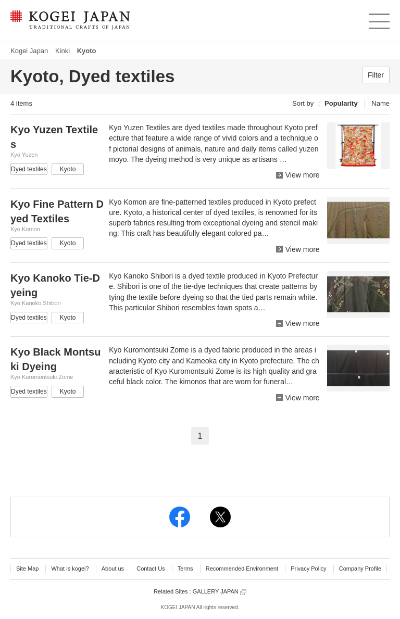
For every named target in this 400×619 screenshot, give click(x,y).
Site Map (27, 568)
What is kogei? (70, 568)
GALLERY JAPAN (219, 591)
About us (113, 568)
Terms (185, 568)
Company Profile (360, 568)
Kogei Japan (29, 51)
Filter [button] (376, 75)
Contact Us (150, 568)
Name (380, 103)
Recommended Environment (242, 568)
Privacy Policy (308, 568)
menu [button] (378, 19)
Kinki (62, 51)
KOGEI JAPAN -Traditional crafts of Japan (70, 20)
